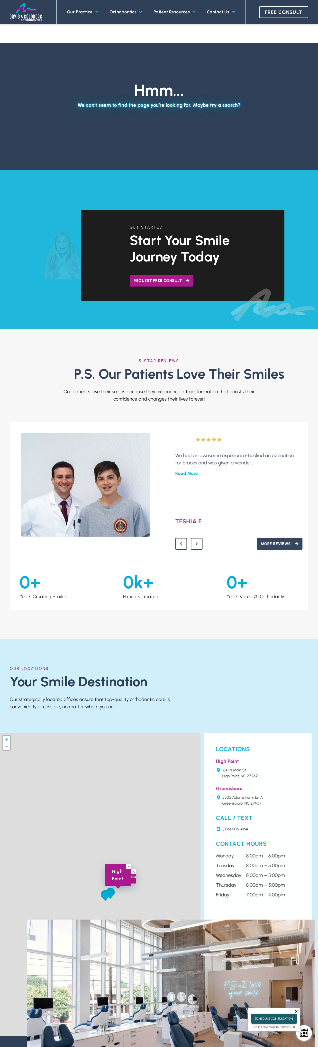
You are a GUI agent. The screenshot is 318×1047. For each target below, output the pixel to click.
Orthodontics (125, 12)
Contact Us (221, 12)
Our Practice (83, 12)
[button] (105, 897)
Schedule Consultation (274, 1018)
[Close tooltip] (296, 1011)
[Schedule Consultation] (304, 1033)
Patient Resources (175, 12)
